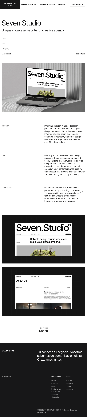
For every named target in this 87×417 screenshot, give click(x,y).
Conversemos (77, 4)
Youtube (69, 381)
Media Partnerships (28, 4)
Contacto (55, 397)
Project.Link (80, 54)
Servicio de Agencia (47, 4)
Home (53, 381)
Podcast (61, 4)
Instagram (69, 384)
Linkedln (69, 386)
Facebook (69, 389)
